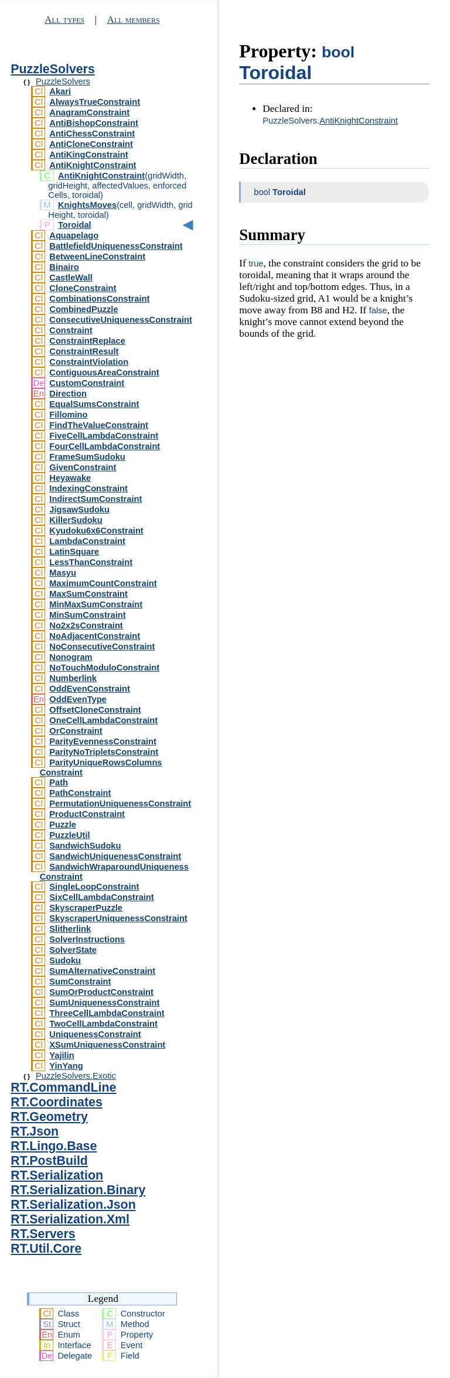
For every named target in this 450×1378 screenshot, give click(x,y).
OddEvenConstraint (89, 688)
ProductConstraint (87, 814)
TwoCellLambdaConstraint (103, 1023)
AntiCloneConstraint (91, 144)
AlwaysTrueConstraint (94, 102)
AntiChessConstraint (92, 133)
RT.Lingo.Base (54, 1146)
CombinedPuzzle (83, 309)
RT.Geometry (49, 1117)
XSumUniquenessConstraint (107, 1044)
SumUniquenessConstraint (104, 1002)
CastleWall (71, 277)
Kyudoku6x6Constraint (96, 530)
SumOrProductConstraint (101, 992)
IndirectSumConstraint (95, 499)
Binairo (64, 267)
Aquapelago (73, 235)
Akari (60, 91)
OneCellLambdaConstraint (103, 720)
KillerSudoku (75, 520)
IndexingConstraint (88, 488)
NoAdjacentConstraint (94, 636)
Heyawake (70, 478)
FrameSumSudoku (87, 456)
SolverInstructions (87, 939)
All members (133, 19)
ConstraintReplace (87, 341)
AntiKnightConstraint (92, 165)
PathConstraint (80, 793)
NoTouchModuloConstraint (104, 667)
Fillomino (68, 414)
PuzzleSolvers (52, 69)
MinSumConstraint (87, 615)
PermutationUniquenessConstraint (120, 803)
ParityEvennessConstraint (102, 741)
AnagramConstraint (89, 112)
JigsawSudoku (79, 509)
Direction (68, 393)
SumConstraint (80, 981)
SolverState (73, 950)
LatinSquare (74, 551)
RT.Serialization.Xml (70, 1219)
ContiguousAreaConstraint (104, 372)
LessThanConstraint (90, 562)
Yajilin (61, 1055)
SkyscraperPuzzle (85, 907)
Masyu (62, 572)
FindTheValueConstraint (98, 425)
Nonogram (70, 657)
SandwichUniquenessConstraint (115, 856)
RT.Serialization (57, 1175)
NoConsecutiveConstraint (102, 646)
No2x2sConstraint (85, 625)
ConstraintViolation (88, 362)
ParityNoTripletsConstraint (103, 752)
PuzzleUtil (69, 835)
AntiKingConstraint (88, 154)
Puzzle (62, 824)
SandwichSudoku (85, 845)
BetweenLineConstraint (97, 256)
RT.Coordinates (56, 1102)
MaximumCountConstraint (102, 583)
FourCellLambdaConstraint (104, 446)
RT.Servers (43, 1234)
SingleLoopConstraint (94, 886)
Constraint (70, 330)
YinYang (66, 1066)
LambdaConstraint (87, 541)
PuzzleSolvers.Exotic (76, 1075)
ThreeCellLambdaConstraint (106, 1013)
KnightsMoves (87, 205)
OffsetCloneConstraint (95, 709)
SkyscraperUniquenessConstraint (118, 918)
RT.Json (35, 1131)
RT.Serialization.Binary (78, 1190)
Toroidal (74, 225)
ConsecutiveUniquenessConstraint (120, 319)
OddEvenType (77, 699)
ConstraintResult (83, 351)
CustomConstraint (86, 383)
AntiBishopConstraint (93, 123)
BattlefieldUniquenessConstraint (115, 246)
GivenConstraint (82, 467)
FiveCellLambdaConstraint (103, 435)
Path (58, 782)
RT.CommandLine (63, 1087)
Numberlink (73, 678)
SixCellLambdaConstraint (101, 897)
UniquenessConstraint (95, 1034)
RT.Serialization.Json (73, 1205)
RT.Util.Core (46, 1249)
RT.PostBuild (49, 1161)
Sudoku (65, 960)
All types (64, 19)
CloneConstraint (82, 288)
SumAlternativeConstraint (102, 971)
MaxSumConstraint (88, 594)
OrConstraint (75, 731)
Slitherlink (70, 929)
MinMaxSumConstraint (95, 604)
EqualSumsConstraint (94, 404)
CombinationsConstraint (99, 298)
